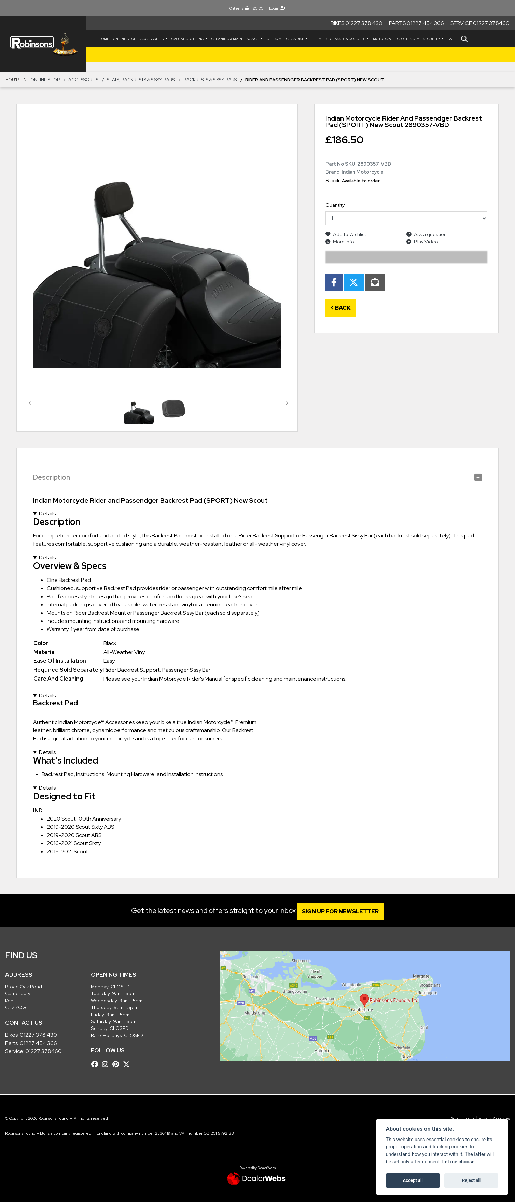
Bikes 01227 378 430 (356, 23)
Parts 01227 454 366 (416, 23)
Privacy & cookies (494, 1118)
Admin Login (462, 1118)
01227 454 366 (38, 1043)
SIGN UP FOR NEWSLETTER (344, 911)
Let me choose (458, 1162)
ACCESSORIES (152, 39)
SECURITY (432, 39)
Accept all (413, 1180)
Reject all (471, 1180)
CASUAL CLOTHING (188, 39)
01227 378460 (43, 1051)
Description (51, 477)
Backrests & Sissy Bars (210, 80)
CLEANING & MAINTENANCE (235, 39)
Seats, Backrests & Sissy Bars (141, 80)
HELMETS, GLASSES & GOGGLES (339, 39)
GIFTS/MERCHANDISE (286, 39)
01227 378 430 (38, 1034)
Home (104, 39)
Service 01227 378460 (480, 23)
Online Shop (124, 39)
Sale (452, 39)
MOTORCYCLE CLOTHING (394, 39)
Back (341, 307)
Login (277, 8)
